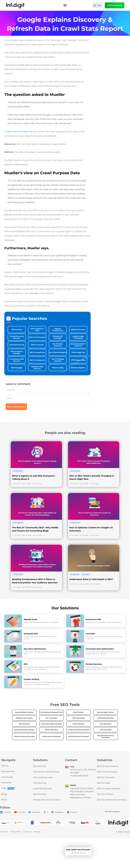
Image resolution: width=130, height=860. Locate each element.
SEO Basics (87, 589)
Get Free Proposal (114, 5)
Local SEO (91, 651)
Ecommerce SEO (94, 637)
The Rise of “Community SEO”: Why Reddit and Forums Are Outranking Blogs (33, 542)
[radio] (72, 853)
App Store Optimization (35, 666)
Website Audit (31, 637)
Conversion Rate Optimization (101, 666)
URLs (34, 86)
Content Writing (32, 697)
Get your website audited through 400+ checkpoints (41, 640)
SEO (26, 681)
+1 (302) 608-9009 (79, 797)
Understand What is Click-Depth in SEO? (93, 593)
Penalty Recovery (94, 681)
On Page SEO (75, 589)
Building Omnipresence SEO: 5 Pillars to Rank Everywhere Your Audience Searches (35, 597)
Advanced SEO (18, 479)
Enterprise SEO (31, 651)
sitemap (33, 293)
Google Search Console (16, 131)
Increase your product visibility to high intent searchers (103, 640)
